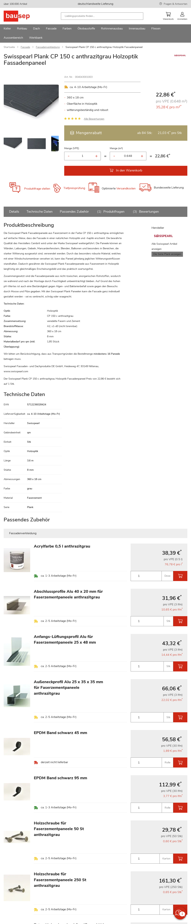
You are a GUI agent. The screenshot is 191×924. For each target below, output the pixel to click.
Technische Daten (40, 211)
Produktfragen (110, 211)
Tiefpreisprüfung (74, 188)
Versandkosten (126, 188)
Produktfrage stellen (37, 189)
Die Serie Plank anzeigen (167, 254)
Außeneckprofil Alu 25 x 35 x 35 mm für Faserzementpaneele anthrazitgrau (68, 687)
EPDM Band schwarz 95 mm (60, 778)
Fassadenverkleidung (48, 47)
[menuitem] (7, 28)
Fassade (25, 47)
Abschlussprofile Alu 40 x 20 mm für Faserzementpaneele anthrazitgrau (68, 594)
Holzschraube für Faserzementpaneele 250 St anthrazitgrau (60, 879)
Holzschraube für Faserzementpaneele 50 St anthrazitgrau (59, 828)
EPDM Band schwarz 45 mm (60, 733)
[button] (11, 102)
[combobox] (102, 16)
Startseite (9, 47)
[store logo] (22, 16)
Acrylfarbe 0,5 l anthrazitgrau (62, 546)
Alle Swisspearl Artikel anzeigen (164, 246)
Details (14, 211)
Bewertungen (145, 211)
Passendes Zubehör (74, 211)
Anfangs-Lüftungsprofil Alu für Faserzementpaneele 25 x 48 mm (65, 639)
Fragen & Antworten (175, 4)
